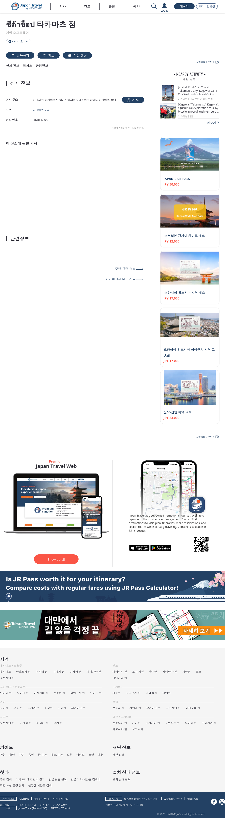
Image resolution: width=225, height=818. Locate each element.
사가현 (136, 723)
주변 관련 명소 (125, 269)
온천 (101, 754)
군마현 (153, 671)
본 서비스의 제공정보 (24, 804)
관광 (3, 754)
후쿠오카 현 (119, 723)
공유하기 (20, 55)
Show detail (56, 559)
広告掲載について (173, 798)
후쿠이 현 (59, 693)
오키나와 (137, 729)
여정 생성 (77, 55)
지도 (48, 55)
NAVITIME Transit (60, 808)
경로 (87, 6)
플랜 (112, 6)
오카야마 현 (153, 708)
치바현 (186, 671)
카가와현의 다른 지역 (121, 279)
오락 (12, 754)
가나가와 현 (119, 678)
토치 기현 (138, 671)
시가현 (4, 708)
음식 (31, 754)
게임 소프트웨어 (17, 32)
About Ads (192, 798)
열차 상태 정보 (121, 779)
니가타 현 (6, 693)
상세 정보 (12, 66)
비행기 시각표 (60, 798)
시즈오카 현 (133, 693)
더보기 (211, 123)
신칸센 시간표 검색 (40, 785)
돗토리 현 (118, 708)
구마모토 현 (172, 723)
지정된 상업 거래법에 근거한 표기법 (124, 804)
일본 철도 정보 (58, 779)
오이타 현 (191, 723)
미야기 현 (59, 671)
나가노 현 (96, 693)
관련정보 (42, 66)
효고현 (48, 708)
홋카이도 (5, 671)
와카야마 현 (78, 708)
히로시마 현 (173, 708)
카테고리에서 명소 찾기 (30, 779)
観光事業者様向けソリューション (141, 798)
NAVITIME (24, 798)
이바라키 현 (119, 671)
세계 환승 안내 (41, 798)
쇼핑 (69, 754)
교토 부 (17, 708)
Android (37, 808)
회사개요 (4, 804)
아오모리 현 (23, 671)
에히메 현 (42, 723)
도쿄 (198, 671)
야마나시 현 (77, 693)
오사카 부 (33, 708)
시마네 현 (135, 708)
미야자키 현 (209, 723)
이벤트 (80, 754)
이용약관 (44, 804)
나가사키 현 (153, 723)
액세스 (27, 66)
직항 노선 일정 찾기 (12, 785)
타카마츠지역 (41, 109)
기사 (62, 6)
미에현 (166, 693)
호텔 (91, 754)
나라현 (62, 708)
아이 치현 (152, 693)
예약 (136, 6)
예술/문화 (57, 754)
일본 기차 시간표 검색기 (85, 779)
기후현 (116, 693)
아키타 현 (76, 671)
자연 (21, 754)
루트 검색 (6, 779)
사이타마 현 (169, 671)
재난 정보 (118, 754)
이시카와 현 (41, 693)
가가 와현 (26, 723)
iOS (44, 808)
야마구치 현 (193, 708)
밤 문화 (42, 754)
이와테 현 (42, 671)
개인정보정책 (60, 804)
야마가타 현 (94, 671)
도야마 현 (23, 693)
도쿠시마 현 (7, 723)
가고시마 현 (119, 729)
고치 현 (58, 723)
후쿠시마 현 (7, 678)
